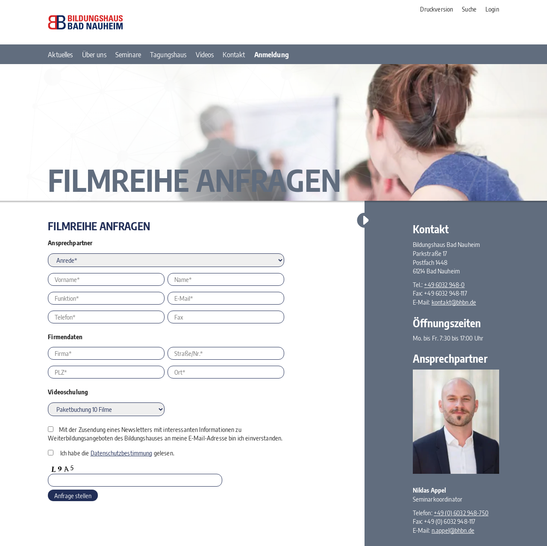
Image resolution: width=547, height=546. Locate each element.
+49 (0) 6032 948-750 (461, 513)
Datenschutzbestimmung (122, 453)
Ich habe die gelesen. (117, 453)
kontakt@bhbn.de (454, 302)
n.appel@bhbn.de (453, 530)
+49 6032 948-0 (444, 284)
